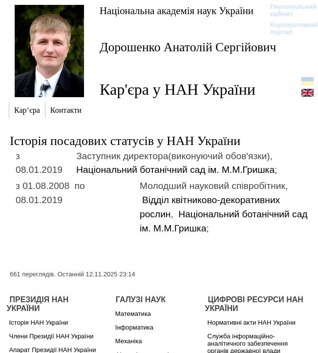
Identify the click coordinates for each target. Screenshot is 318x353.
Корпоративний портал (288, 28)
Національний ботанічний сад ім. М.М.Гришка (175, 170)
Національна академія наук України (177, 10)
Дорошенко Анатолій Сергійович (188, 47)
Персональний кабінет (288, 10)
